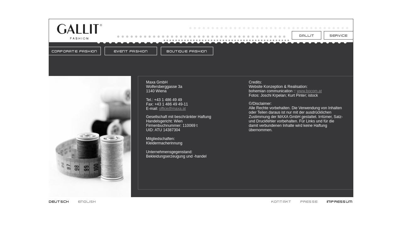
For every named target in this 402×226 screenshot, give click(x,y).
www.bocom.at (309, 91)
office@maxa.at (172, 108)
